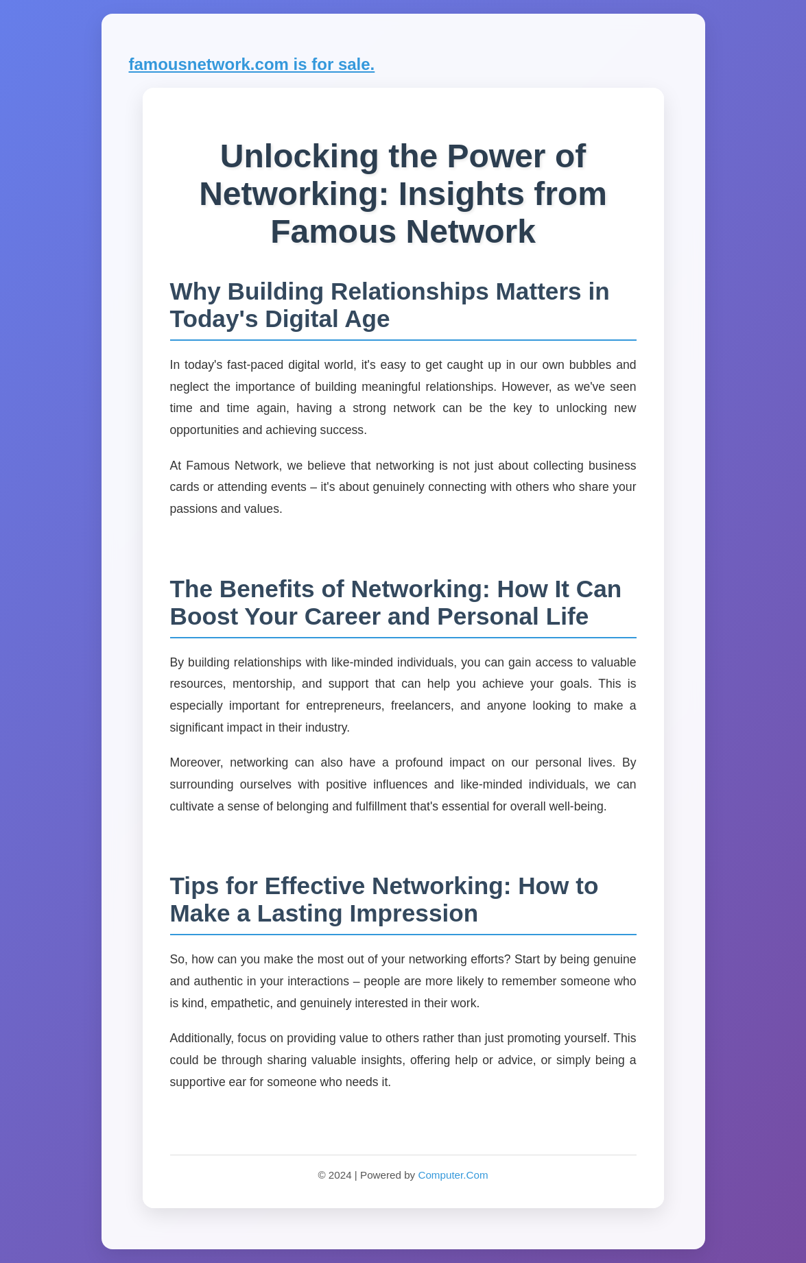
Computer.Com (453, 1175)
